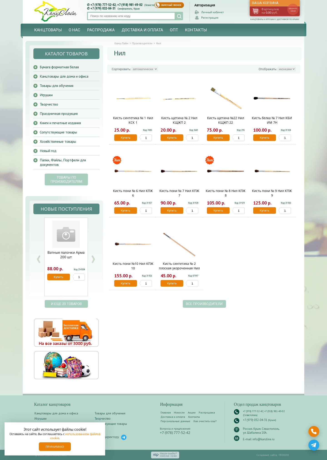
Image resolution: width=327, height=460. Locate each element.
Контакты (196, 29)
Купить (125, 137)
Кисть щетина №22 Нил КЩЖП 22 (225, 120)
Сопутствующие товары (58, 132)
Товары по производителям (66, 179)
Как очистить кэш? (205, 421)
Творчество (49, 104)
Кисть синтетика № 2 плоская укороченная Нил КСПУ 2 (179, 268)
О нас (74, 29)
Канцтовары (48, 29)
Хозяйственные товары (58, 141)
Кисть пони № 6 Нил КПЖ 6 (133, 193)
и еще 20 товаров (66, 304)
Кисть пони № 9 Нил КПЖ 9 (272, 193)
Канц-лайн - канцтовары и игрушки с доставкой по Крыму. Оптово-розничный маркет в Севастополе (56, 11)
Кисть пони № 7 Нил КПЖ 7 (179, 193)
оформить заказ (293, 9)
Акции (192, 412)
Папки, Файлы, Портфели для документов (63, 162)
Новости (179, 412)
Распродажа (101, 29)
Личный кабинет (212, 12)
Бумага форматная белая (59, 67)
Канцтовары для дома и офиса (64, 76)
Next (93, 259)
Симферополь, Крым (128, 8)
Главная (166, 412)
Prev (38, 259)
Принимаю (55, 447)
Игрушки (46, 95)
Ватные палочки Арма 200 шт (65, 254)
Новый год (48, 150)
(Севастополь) (152, 5)
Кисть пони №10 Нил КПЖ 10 (133, 265)
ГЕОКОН (284, 455)
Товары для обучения (56, 85)
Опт (174, 29)
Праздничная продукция (59, 113)
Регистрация (209, 18)
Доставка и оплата (142, 29)
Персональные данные (175, 421)
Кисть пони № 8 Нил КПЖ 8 (225, 193)
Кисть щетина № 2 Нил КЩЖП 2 (179, 120)
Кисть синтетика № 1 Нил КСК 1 (133, 120)
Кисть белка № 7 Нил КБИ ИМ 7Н (272, 120)
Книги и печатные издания (60, 123)
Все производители (204, 304)
